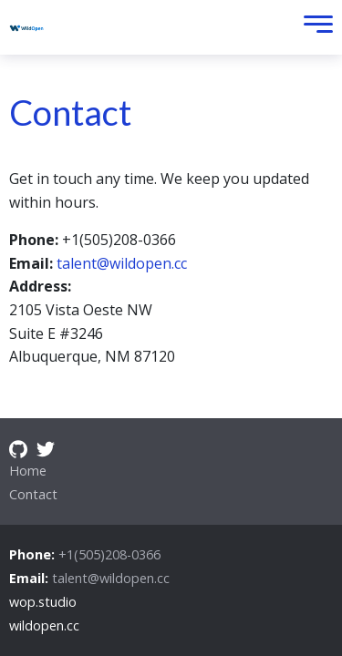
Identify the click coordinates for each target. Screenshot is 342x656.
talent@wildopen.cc (122, 263)
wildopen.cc (44, 625)
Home (28, 470)
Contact (33, 494)
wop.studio (43, 601)
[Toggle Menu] (314, 27)
